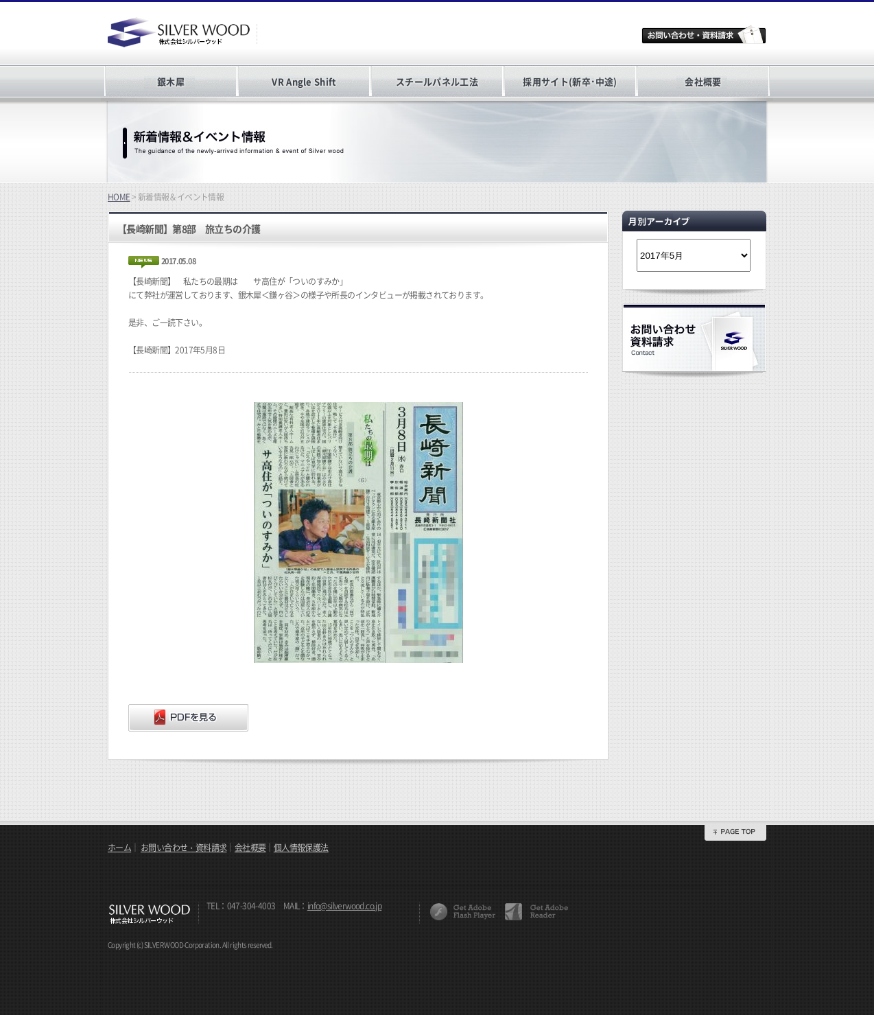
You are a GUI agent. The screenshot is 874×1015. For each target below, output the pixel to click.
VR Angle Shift (303, 81)
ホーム (119, 847)
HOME (119, 197)
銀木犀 (171, 81)
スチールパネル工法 (437, 81)
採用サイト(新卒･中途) (570, 81)
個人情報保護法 (301, 847)
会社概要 (703, 81)
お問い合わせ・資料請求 (183, 847)
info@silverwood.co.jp (344, 906)
